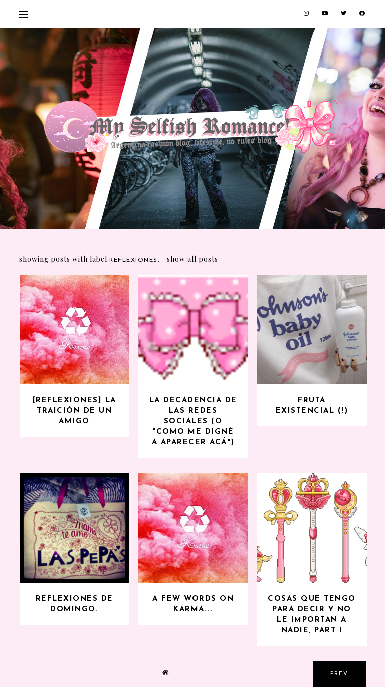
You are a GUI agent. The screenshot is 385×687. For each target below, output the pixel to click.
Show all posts (192, 259)
